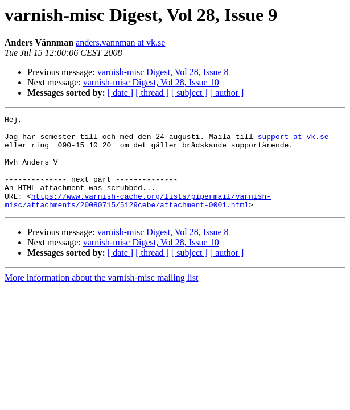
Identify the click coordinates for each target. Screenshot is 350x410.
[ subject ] (189, 92)
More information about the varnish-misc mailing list (101, 296)
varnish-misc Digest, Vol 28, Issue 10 (151, 82)
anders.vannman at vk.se (120, 42)
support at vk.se (293, 141)
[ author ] (227, 92)
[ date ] (120, 92)
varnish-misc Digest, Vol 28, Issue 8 (163, 72)
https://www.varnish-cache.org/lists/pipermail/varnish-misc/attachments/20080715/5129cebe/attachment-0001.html (138, 218)
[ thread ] (152, 92)
